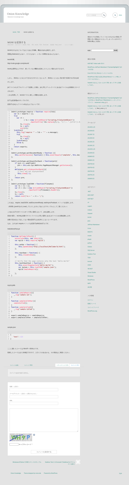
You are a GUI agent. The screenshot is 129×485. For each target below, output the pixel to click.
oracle (89, 235)
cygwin (90, 206)
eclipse (90, 210)
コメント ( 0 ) (75, 365)
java (89, 221)
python (90, 243)
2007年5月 (91, 164)
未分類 (90, 287)
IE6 (33, 44)
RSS (120, 15)
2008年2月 (91, 160)
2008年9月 (91, 156)
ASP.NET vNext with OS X (96, 63)
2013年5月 (91, 138)
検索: (89, 50)
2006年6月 (91, 178)
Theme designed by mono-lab (32, 473)
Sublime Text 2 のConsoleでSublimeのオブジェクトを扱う (60, 463)
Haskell (90, 213)
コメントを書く (69, 44)
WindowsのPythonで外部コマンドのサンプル (27, 462)
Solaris (90, 246)
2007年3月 (91, 171)
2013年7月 (91, 134)
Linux (89, 228)
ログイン (90, 300)
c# (88, 202)
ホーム (8, 32)
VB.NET (90, 268)
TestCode (45, 44)
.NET (89, 191)
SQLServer (91, 250)
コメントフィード (93, 307)
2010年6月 (91, 153)
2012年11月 (91, 149)
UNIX (89, 265)
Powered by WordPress (50, 473)
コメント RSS (28, 365)
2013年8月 (91, 130)
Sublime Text (92, 254)
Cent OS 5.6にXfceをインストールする (100, 73)
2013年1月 (91, 145)
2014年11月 (91, 127)
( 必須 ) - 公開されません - (23, 393)
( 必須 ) (14, 386)
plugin (89, 239)
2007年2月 (91, 175)
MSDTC (90, 232)
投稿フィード (92, 303)
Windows (90, 276)
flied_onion (58, 44)
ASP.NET (91, 199)
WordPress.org (92, 311)
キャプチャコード (25, 444)
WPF (89, 283)
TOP (120, 473)
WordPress (91, 280)
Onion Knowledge (18, 13)
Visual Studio (92, 272)
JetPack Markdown (94, 224)
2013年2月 (91, 142)
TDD (18, 32)
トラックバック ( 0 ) (62, 365)
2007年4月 (91, 167)
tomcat (90, 261)
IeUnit (14, 32)
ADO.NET (91, 195)
